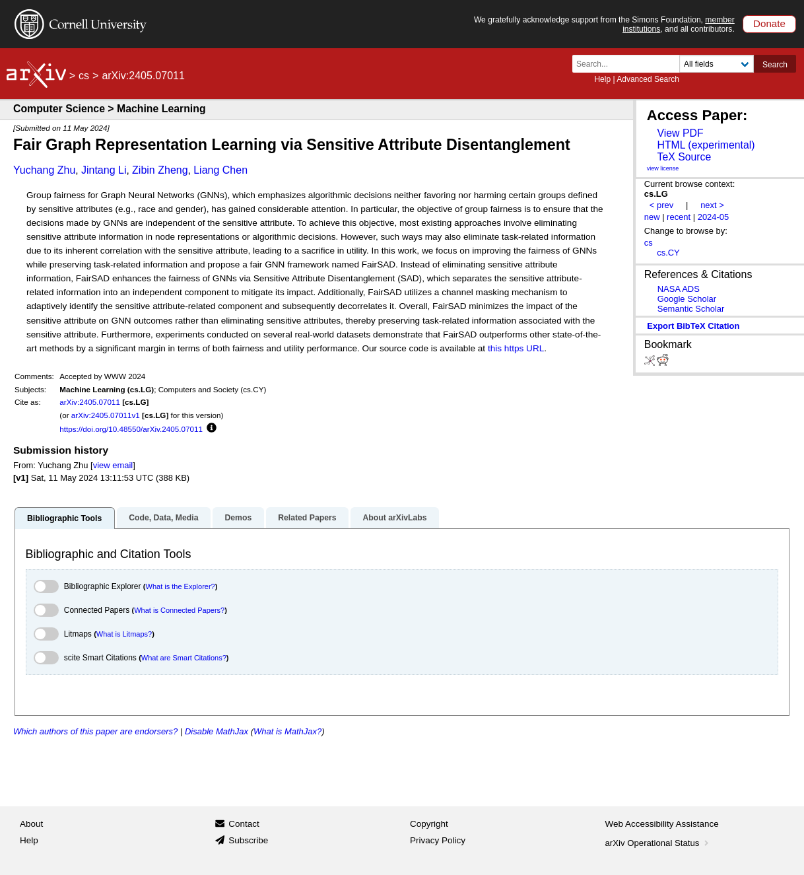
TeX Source (684, 156)
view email (113, 465)
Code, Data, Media (163, 517)
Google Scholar (686, 299)
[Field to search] (716, 64)
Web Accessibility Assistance (662, 824)
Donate (769, 23)
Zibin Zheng (160, 170)
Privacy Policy (437, 840)
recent (678, 217)
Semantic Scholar (691, 309)
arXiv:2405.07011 (89, 402)
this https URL (516, 348)
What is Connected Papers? (179, 610)
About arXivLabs (394, 517)
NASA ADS (678, 289)
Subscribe (248, 840)
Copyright (429, 824)
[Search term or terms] (629, 64)
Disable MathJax (216, 731)
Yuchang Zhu (44, 170)
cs (84, 75)
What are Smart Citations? (183, 658)
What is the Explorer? (180, 586)
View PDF (680, 133)
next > (712, 205)
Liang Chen (220, 170)
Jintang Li (104, 170)
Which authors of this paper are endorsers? (95, 731)
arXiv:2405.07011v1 (105, 415)
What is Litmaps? (124, 634)
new (652, 217)
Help (602, 79)
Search (774, 64)
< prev (661, 205)
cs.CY (668, 253)
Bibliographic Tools (64, 518)
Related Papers (307, 517)
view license (663, 168)
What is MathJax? (287, 731)
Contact (243, 824)
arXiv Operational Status (658, 843)
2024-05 (713, 217)
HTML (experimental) (705, 145)
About (31, 824)
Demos (237, 517)
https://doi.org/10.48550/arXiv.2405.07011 (131, 429)
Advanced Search (648, 79)
